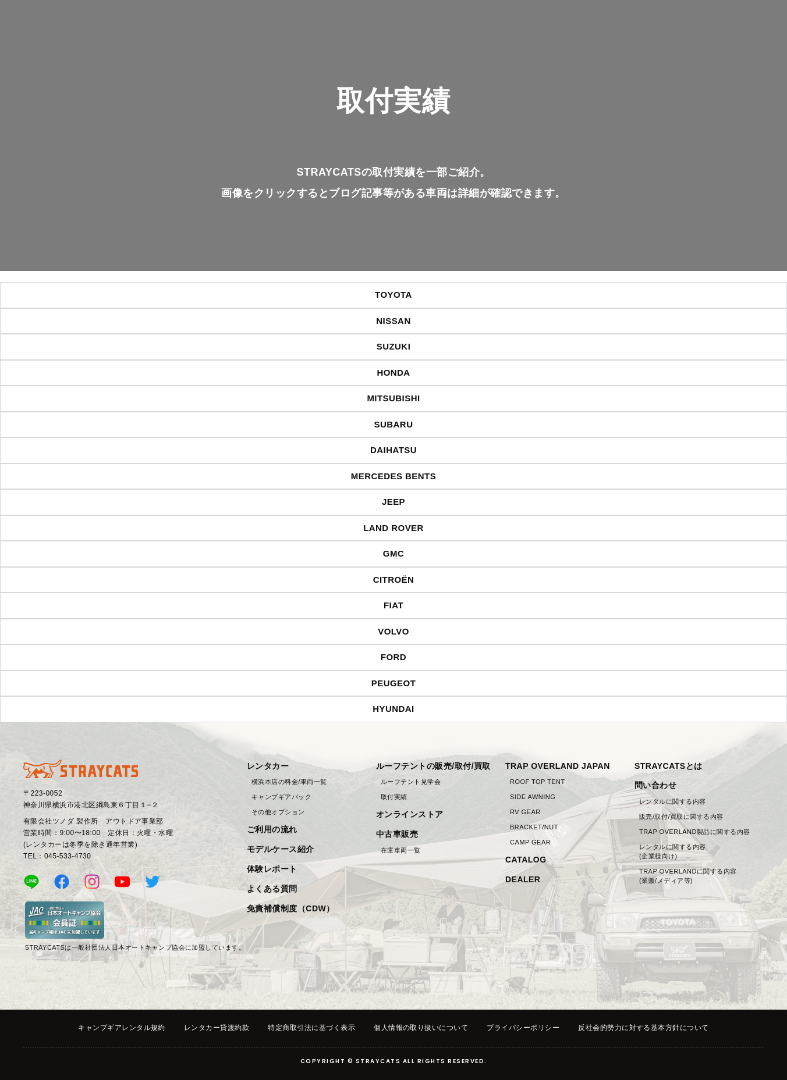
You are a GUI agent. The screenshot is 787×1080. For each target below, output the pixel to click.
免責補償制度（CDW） (291, 908)
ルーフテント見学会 (411, 781)
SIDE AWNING (532, 796)
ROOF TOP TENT (537, 781)
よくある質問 (272, 888)
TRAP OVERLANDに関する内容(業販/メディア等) (688, 876)
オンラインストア (410, 814)
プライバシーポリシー (523, 1028)
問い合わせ (655, 785)
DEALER (522, 879)
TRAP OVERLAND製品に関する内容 (694, 831)
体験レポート (272, 869)
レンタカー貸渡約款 (216, 1028)
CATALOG (526, 859)
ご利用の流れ (272, 829)
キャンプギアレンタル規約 (121, 1028)
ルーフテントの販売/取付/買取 (433, 766)
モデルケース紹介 (280, 849)
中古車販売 (397, 834)
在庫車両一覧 (401, 850)
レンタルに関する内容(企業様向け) (672, 851)
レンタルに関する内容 (672, 801)
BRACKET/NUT (534, 827)
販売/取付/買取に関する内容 (681, 816)
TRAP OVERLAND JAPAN (557, 766)
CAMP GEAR (530, 842)
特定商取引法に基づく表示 (311, 1028)
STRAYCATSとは (668, 766)
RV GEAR (525, 811)
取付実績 (394, 796)
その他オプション (278, 811)
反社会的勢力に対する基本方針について (643, 1028)
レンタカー (268, 766)
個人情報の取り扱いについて (421, 1028)
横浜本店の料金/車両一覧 (289, 781)
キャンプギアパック (281, 796)
